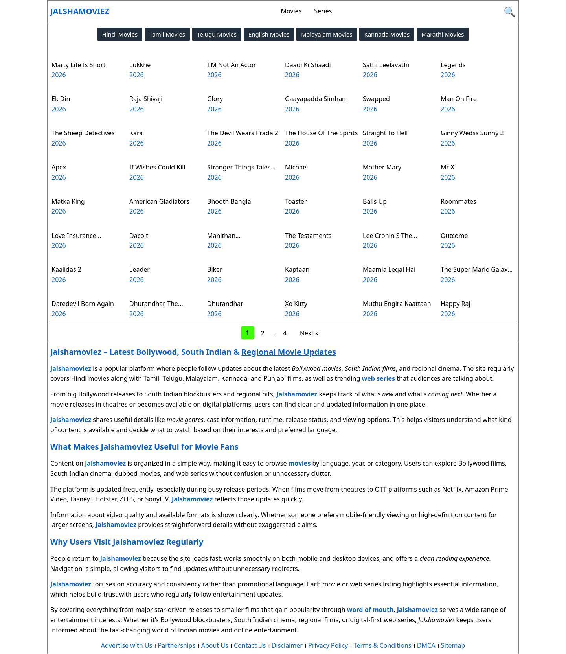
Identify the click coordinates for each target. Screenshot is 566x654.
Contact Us (250, 645)
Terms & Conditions (383, 645)
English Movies (268, 34)
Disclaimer (287, 645)
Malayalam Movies (326, 34)
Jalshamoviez (79, 11)
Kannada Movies (387, 34)
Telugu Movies (217, 34)
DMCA (426, 645)
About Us (214, 645)
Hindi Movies (120, 34)
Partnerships (177, 645)
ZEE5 (127, 499)
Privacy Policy (328, 645)
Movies (291, 11)
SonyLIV (157, 499)
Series (323, 11)
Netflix (451, 489)
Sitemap (453, 645)
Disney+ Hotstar (93, 499)
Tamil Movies (167, 34)
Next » (309, 333)
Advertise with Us (126, 645)
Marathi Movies (442, 34)
